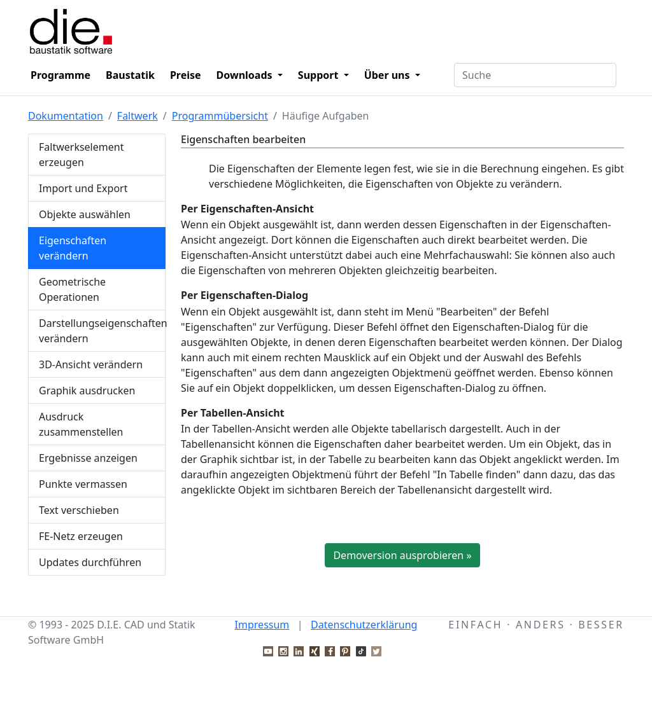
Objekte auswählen (85, 214)
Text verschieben (79, 510)
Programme (60, 75)
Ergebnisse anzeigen (88, 458)
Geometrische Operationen (72, 289)
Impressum (262, 625)
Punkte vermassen (83, 484)
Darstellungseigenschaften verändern (102, 330)
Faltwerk (137, 116)
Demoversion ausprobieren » (402, 555)
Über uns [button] (388, 75)
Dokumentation (65, 116)
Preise (185, 75)
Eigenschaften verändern (72, 248)
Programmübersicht (220, 116)
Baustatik (130, 75)
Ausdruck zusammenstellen (81, 424)
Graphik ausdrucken (87, 391)
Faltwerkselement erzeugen (81, 154)
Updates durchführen (90, 562)
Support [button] (319, 75)
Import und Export (83, 188)
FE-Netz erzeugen (81, 536)
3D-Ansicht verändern (91, 364)
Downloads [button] (245, 75)
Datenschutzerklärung (364, 625)
